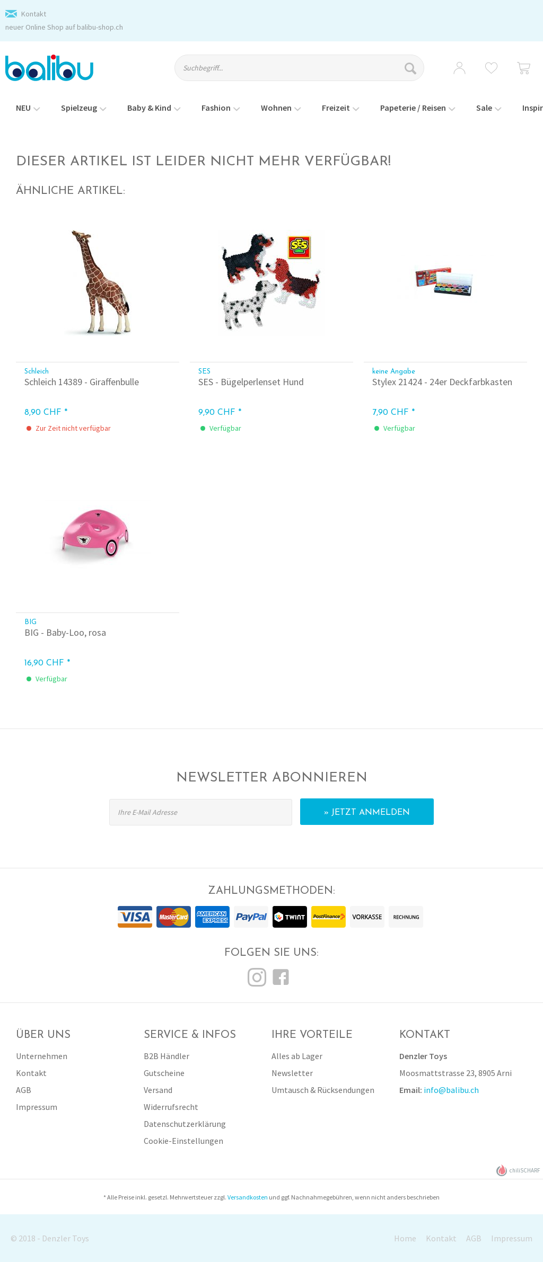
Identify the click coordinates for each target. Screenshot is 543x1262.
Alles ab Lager (297, 1056)
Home (405, 1238)
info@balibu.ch (451, 1090)
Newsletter (292, 1073)
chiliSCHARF (518, 1171)
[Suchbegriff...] (299, 68)
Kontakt (33, 14)
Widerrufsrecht (171, 1106)
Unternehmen (41, 1056)
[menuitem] (307, 72)
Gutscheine (164, 1073)
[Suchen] (411, 68)
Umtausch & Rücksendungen (323, 1090)
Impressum (36, 1106)
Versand (158, 1090)
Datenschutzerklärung (185, 1123)
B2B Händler (166, 1056)
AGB (23, 1090)
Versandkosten (247, 1197)
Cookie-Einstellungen (183, 1140)
